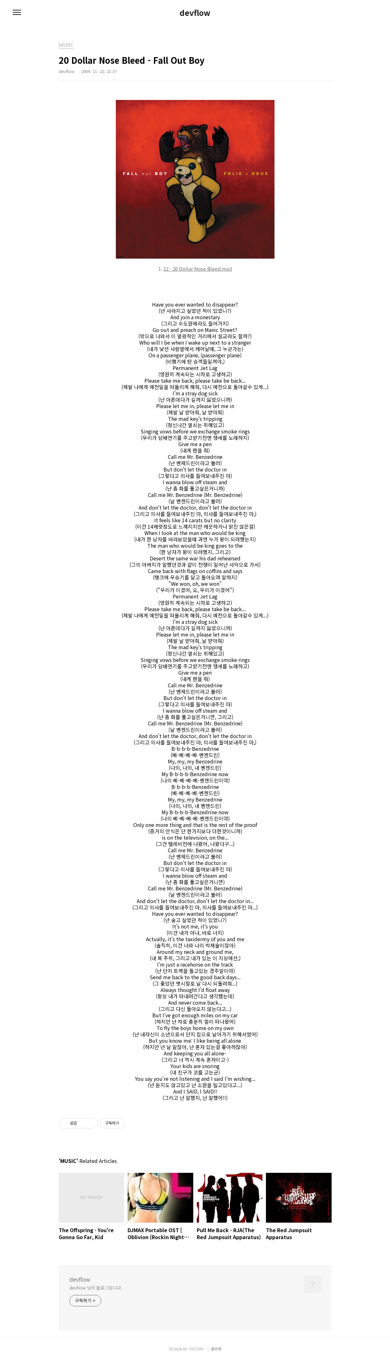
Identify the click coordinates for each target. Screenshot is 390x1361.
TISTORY (196, 1348)
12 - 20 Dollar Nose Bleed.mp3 (197, 268)
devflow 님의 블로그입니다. (95, 1288)
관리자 (216, 1348)
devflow (195, 13)
